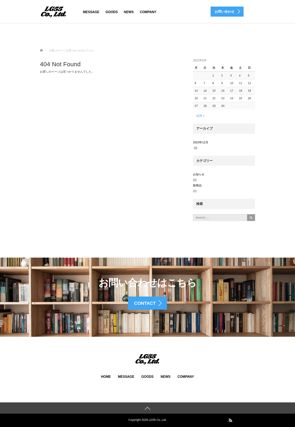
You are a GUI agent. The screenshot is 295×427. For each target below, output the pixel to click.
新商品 (197, 185)
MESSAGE (91, 12)
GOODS (112, 12)
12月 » (200, 115)
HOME (106, 376)
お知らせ (198, 174)
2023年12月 (200, 142)
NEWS (129, 12)
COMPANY (148, 12)
